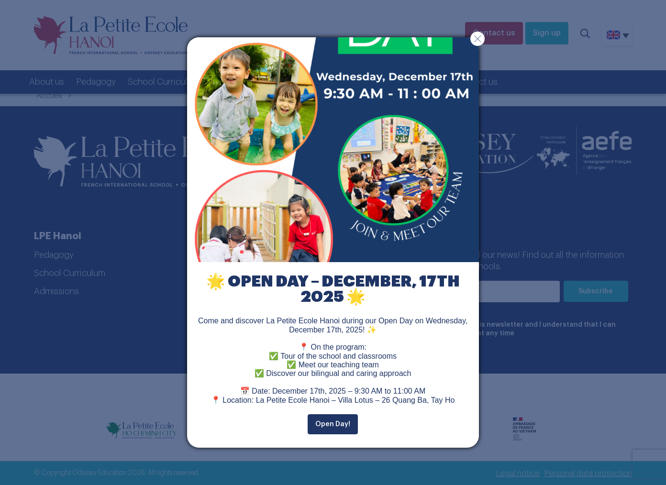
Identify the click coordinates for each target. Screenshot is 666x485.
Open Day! (332, 424)
